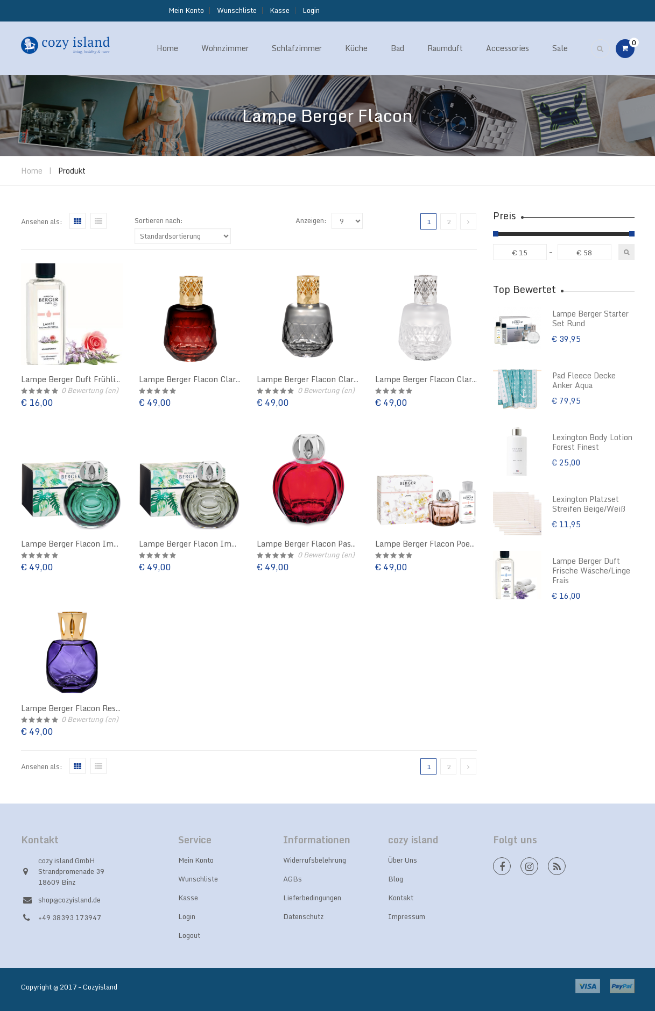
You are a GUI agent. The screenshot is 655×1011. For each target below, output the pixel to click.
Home (32, 170)
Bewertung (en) (89, 390)
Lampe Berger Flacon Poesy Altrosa (441, 543)
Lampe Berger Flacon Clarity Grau (320, 379)
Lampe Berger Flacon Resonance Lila (89, 708)
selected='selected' (347, 221)
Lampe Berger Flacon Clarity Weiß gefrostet (457, 379)
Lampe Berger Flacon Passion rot (318, 543)
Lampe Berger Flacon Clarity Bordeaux (210, 379)
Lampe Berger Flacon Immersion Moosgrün (219, 543)
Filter (626, 252)
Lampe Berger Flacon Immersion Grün (93, 543)
